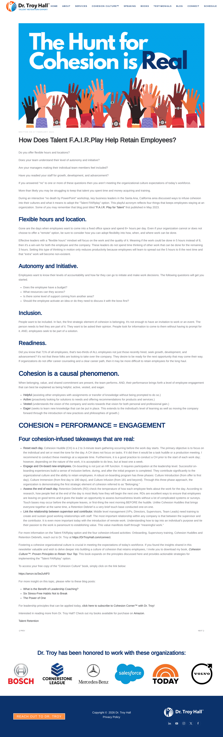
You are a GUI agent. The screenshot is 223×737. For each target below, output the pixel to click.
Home (54, 6)
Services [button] (81, 6)
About (66, 6)
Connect (193, 6)
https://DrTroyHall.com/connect (91, 537)
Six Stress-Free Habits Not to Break (45, 593)
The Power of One (34, 598)
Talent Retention (29, 620)
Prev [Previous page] (22, 631)
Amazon (139, 613)
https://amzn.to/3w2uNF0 (34, 573)
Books (145, 6)
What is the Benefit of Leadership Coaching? (50, 589)
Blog (179, 6)
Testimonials (163, 6)
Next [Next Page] (201, 631)
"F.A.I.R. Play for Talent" (110, 207)
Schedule (210, 6)
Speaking (130, 6)
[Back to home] (28, 6)
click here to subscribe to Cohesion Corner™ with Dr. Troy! (118, 605)
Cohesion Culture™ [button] (105, 6)
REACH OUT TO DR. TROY (39, 716)
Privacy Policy (111, 717)
